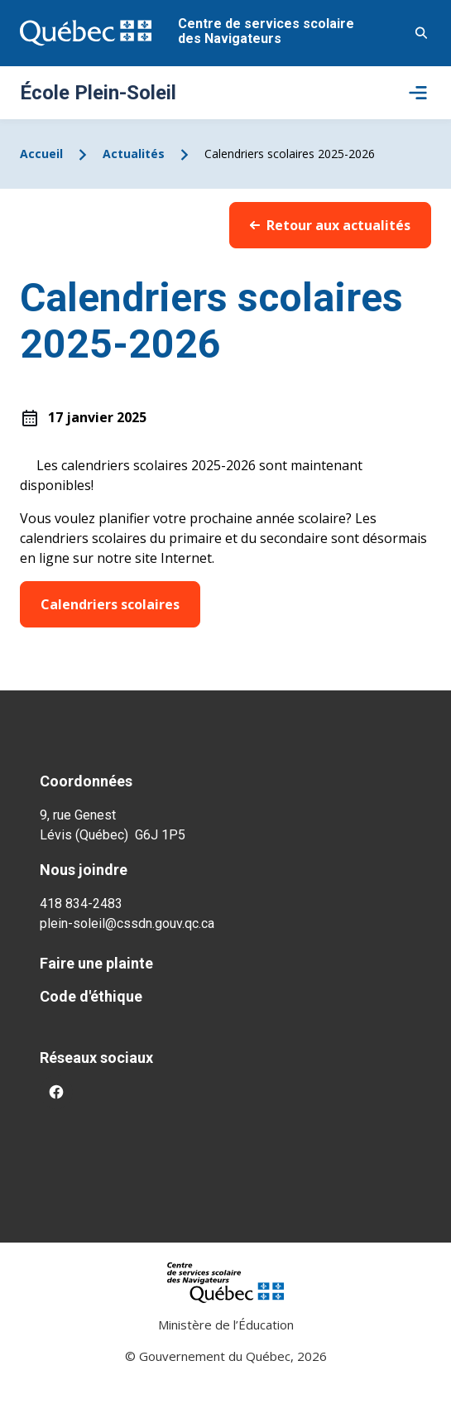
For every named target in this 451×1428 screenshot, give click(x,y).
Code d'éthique (91, 996)
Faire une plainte (96, 963)
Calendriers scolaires (110, 604)
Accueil (41, 153)
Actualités (134, 153)
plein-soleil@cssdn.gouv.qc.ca (127, 923)
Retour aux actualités (330, 225)
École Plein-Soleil (98, 93)
